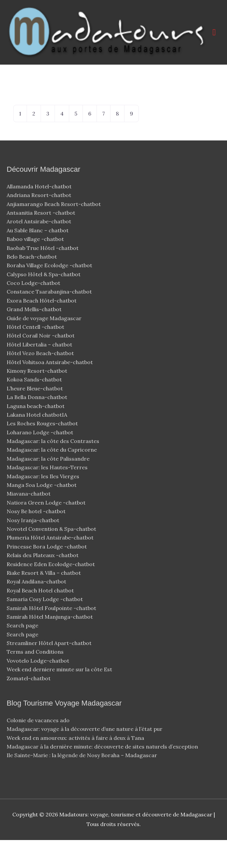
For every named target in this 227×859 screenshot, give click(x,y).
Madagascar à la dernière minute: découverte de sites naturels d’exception (102, 765)
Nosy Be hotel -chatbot (37, 530)
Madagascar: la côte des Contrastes (53, 460)
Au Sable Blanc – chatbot (38, 249)
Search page (22, 644)
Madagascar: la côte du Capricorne (52, 469)
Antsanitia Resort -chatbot (41, 231)
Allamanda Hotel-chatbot (40, 205)
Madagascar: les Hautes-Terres (47, 486)
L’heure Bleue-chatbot (35, 407)
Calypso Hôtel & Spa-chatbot (44, 293)
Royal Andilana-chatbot (37, 600)
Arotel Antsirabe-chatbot (40, 240)
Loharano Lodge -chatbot (41, 451)
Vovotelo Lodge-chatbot (39, 679)
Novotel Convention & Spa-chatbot (52, 547)
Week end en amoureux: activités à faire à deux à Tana (75, 756)
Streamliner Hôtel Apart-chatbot (50, 662)
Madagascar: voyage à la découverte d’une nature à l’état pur (84, 748)
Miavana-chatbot (29, 513)
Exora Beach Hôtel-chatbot (42, 319)
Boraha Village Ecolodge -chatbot (50, 284)
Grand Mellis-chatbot (35, 328)
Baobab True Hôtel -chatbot (43, 267)
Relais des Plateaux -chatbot (43, 574)
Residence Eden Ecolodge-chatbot (51, 583)
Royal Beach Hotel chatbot (40, 609)
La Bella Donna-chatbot (38, 416)
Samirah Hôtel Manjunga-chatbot (50, 635)
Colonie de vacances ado (38, 739)
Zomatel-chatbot (29, 697)
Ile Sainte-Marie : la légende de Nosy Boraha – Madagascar (82, 774)
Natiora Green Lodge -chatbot (46, 521)
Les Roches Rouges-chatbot (43, 442)
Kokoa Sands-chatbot (35, 398)
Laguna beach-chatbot (36, 425)
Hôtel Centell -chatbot (36, 345)
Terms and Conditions (35, 671)
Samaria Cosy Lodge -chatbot (45, 618)
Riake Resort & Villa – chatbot (44, 591)
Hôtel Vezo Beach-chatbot (41, 372)
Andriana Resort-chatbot (40, 214)
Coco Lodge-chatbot (34, 302)
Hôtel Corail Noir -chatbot (41, 354)
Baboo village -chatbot (36, 258)
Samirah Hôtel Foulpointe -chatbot (52, 627)
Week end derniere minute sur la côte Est (59, 688)
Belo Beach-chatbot (32, 275)
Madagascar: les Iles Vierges (43, 495)
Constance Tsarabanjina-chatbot (50, 311)
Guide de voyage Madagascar (44, 337)
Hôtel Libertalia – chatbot (39, 363)
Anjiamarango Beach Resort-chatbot (54, 223)
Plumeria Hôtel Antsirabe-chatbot (51, 556)
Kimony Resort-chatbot (38, 389)
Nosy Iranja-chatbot (34, 539)
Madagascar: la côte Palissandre (48, 477)
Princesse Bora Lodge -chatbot (47, 565)
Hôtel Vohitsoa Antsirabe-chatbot (50, 381)
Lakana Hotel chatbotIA (37, 433)
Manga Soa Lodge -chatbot (42, 504)
